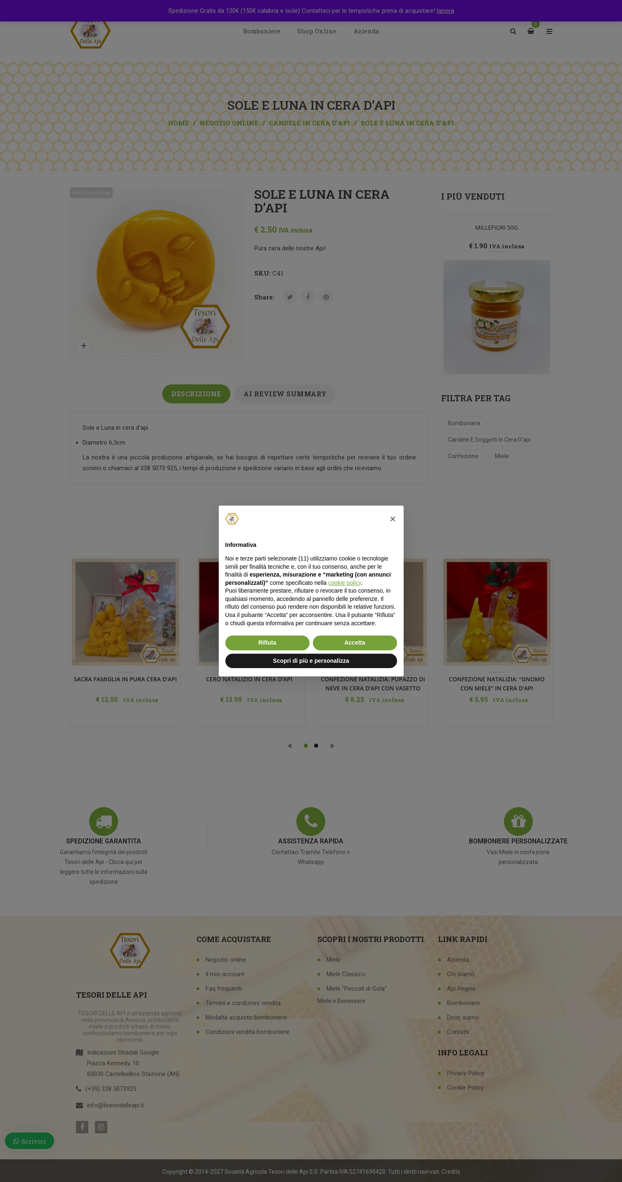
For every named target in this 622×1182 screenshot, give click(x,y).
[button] (393, 518)
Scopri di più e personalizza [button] (311, 660)
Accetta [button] (354, 642)
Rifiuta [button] (267, 642)
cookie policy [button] (344, 582)
